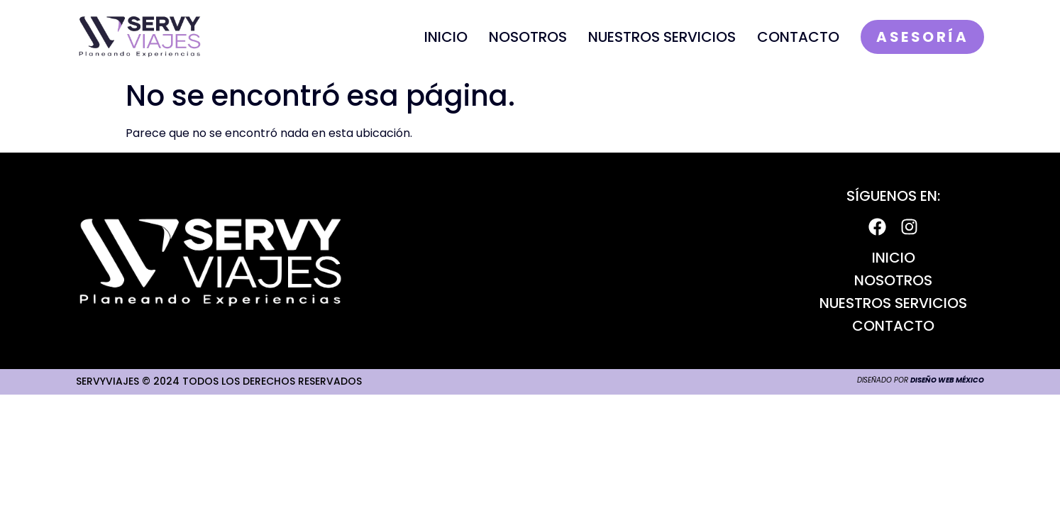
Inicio (446, 37)
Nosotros (528, 37)
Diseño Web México (947, 380)
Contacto (798, 37)
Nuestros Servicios (662, 37)
